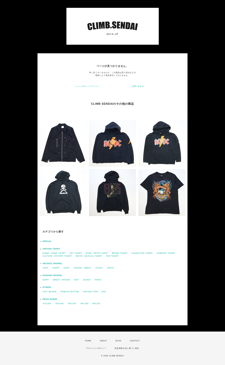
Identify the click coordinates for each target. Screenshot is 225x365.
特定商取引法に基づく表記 (127, 348)
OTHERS (46, 287)
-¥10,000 (46, 303)
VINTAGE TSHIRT (51, 249)
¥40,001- (96, 303)
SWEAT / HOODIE (61, 280)
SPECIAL (47, 241)
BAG (104, 292)
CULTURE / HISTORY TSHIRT (57, 256)
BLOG (118, 341)
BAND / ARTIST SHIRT (97, 253)
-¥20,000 (59, 303)
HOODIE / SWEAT (82, 268)
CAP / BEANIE (49, 292)
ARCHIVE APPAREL (52, 263)
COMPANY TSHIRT (166, 253)
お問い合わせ (138, 86)
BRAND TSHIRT (120, 253)
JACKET (99, 268)
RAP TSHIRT (112, 256)
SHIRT (66, 268)
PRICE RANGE (49, 299)
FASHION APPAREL (52, 275)
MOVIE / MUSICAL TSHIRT (89, 256)
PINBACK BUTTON (69, 292)
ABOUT (103, 341)
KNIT (76, 280)
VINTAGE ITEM (90, 292)
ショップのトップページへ (87, 86)
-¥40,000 (84, 303)
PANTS (110, 268)
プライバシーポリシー (96, 348)
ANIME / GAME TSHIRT (54, 253)
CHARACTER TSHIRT (142, 253)
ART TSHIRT (76, 253)
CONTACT (135, 341)
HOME (88, 341)
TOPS (45, 268)
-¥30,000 (71, 303)
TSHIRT (56, 268)
